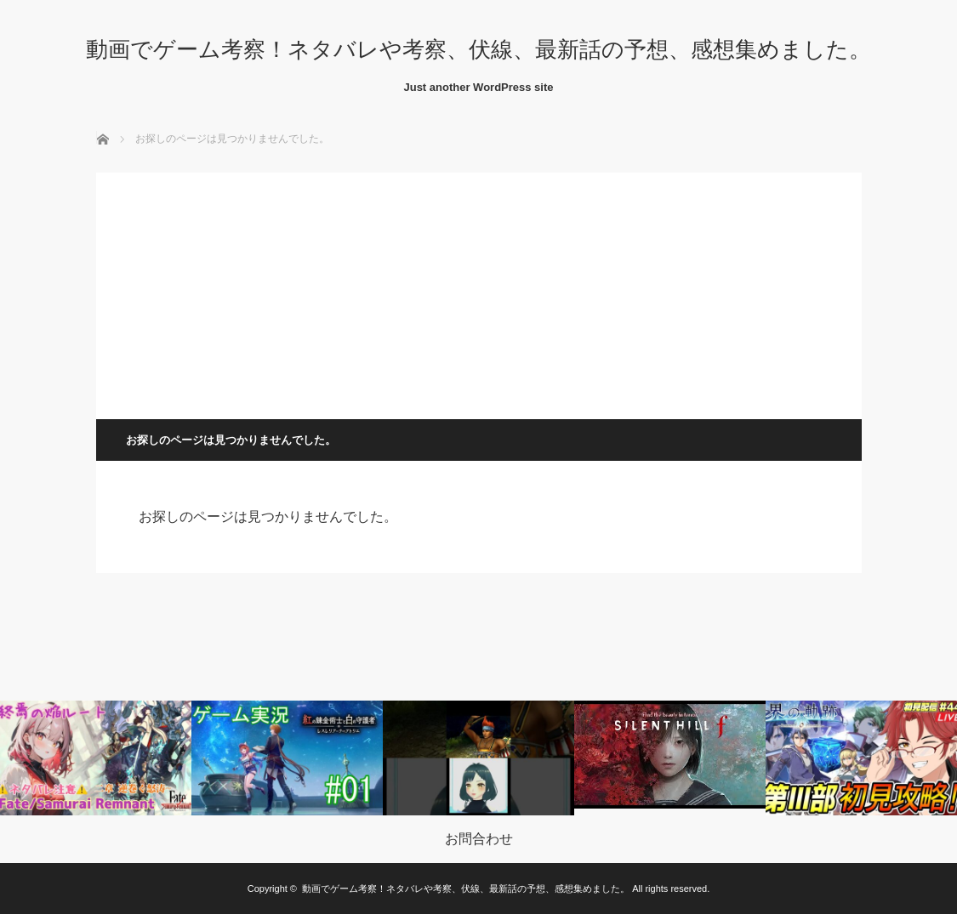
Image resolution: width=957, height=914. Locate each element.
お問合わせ (479, 839)
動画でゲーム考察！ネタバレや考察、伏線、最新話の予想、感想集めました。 (478, 49)
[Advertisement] (479, 292)
